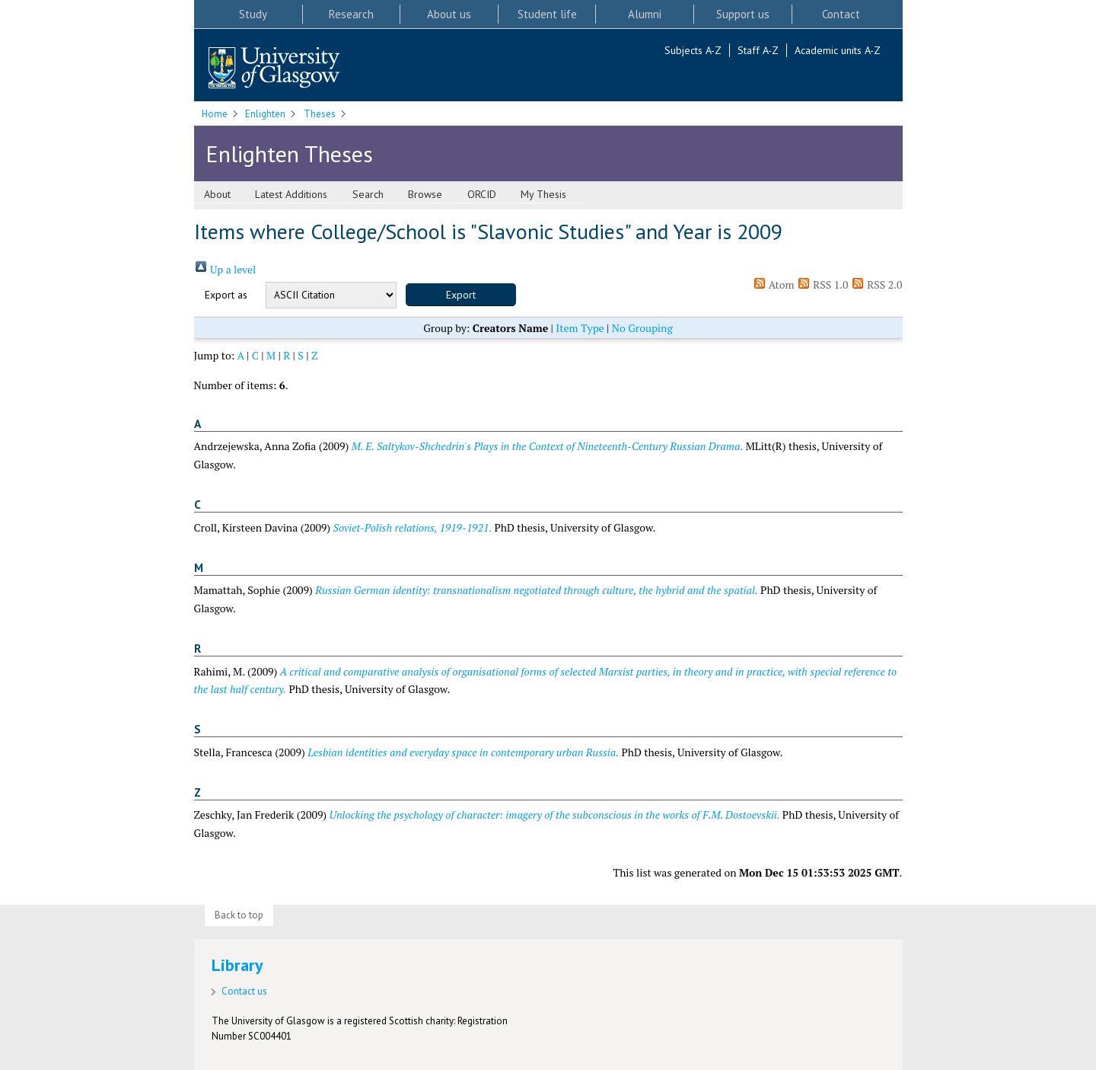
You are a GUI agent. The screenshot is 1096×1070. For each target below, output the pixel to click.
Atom (774, 284)
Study (253, 14)
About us (449, 14)
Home (215, 113)
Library (237, 965)
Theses (320, 113)
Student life (547, 14)
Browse (425, 194)
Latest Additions (291, 194)
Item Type (580, 328)
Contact (841, 14)
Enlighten (265, 113)
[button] (461, 294)
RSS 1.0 (823, 284)
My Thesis (543, 194)
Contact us (244, 991)
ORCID (481, 194)
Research (351, 14)
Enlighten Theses (289, 153)
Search (368, 194)
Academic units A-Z (838, 50)
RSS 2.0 (877, 284)
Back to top (239, 915)
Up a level (225, 269)
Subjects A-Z (693, 50)
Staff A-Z (758, 50)
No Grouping (642, 328)
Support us (742, 14)
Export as (226, 295)
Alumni (644, 14)
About (217, 194)
